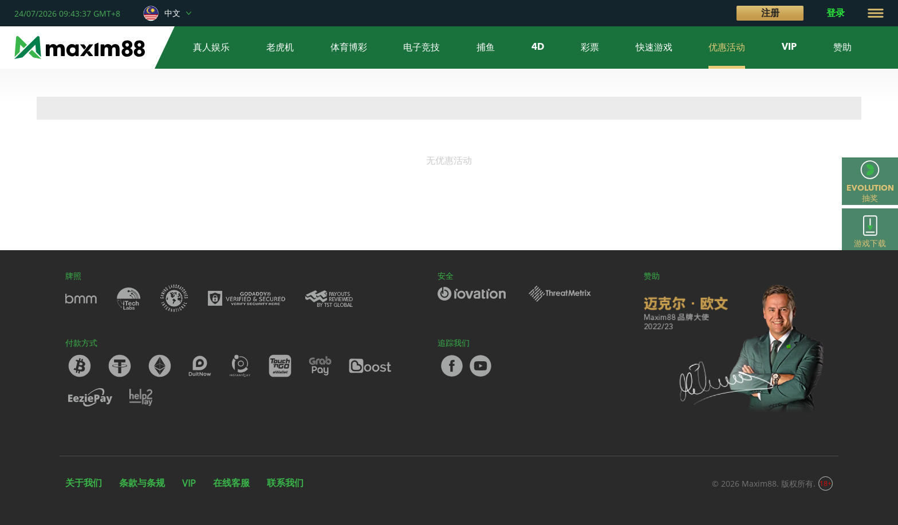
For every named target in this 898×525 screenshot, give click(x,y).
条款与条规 (142, 482)
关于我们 (83, 482)
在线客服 (231, 482)
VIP (189, 483)
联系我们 (285, 482)
